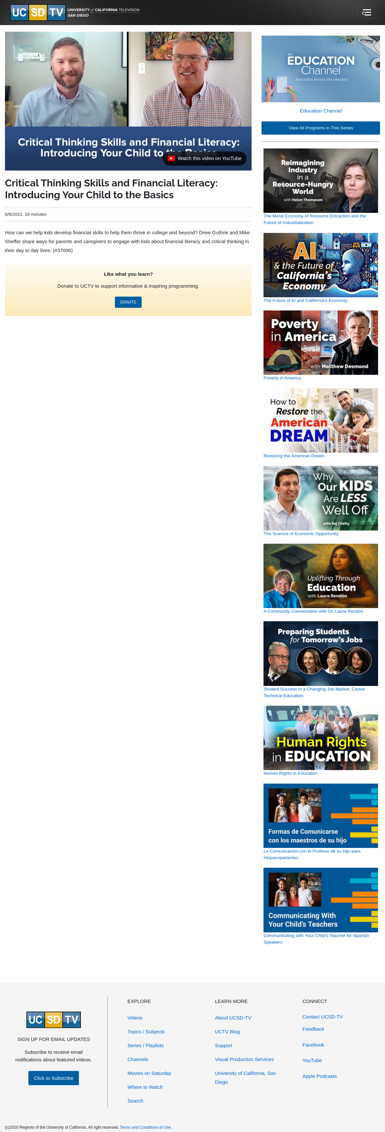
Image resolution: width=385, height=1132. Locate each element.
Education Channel (321, 110)
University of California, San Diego (245, 1077)
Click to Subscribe (53, 1078)
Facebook (313, 1045)
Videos (135, 1017)
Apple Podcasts (319, 1076)
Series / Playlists (145, 1045)
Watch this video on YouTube (204, 160)
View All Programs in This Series (321, 127)
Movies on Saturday (149, 1073)
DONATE (128, 302)
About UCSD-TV (233, 1017)
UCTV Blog (227, 1031)
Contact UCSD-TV (322, 1016)
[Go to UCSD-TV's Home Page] (76, 13)
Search (135, 1101)
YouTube (312, 1060)
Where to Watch (145, 1087)
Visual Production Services (244, 1059)
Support (223, 1045)
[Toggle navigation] (366, 12)
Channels (137, 1059)
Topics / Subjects (146, 1031)
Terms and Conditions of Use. (146, 1127)
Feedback (313, 1029)
